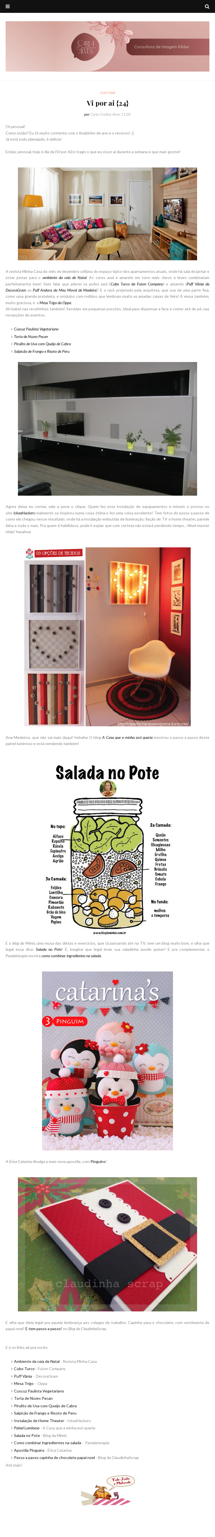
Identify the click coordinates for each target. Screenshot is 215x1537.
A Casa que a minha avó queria (127, 737)
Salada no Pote (27, 1435)
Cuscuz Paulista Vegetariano (39, 1391)
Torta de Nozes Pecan (33, 1398)
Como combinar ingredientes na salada (47, 1442)
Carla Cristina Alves (105, 114)
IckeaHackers (24, 512)
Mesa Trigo (24, 1383)
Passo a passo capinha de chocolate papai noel (54, 1457)
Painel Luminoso (26, 1427)
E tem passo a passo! (43, 1328)
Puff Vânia (23, 1376)
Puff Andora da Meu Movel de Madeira (65, 290)
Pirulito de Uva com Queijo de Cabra (45, 1405)
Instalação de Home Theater (39, 1420)
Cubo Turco (24, 1368)
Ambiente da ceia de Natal (37, 1361)
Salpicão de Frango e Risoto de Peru (41, 351)
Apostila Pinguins (29, 1450)
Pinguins (98, 1161)
